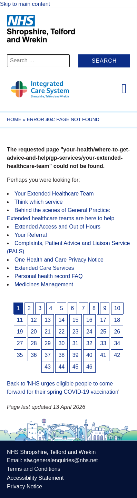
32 (89, 343)
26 (117, 332)
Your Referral (30, 235)
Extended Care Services (44, 268)
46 (89, 367)
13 (48, 320)
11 (20, 320)
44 (61, 367)
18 (117, 320)
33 (103, 343)
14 (61, 320)
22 (61, 332)
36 (34, 355)
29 (48, 343)
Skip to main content (25, 4)
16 (89, 320)
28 (34, 343)
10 (117, 308)
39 (75, 355)
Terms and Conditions (33, 469)
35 (20, 355)
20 (34, 332)
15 (75, 320)
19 (20, 332)
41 (103, 355)
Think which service (38, 202)
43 (48, 367)
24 (89, 332)
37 (48, 355)
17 (103, 320)
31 (75, 343)
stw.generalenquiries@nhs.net (61, 460)
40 (89, 355)
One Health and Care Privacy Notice (59, 260)
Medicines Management (43, 284)
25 (103, 332)
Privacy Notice (24, 486)
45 (75, 367)
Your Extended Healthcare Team (54, 194)
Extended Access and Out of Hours (57, 227)
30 (61, 343)
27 (20, 343)
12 (34, 320)
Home (14, 119)
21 (48, 332)
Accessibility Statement (35, 478)
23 (75, 332)
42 (117, 355)
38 (61, 355)
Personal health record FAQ (48, 276)
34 (117, 343)
